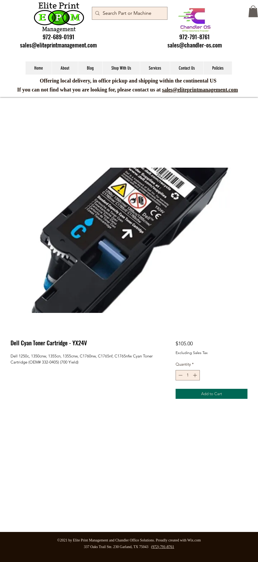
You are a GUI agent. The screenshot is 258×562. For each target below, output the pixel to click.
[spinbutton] (187, 375)
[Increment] (195, 375)
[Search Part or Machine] (129, 13)
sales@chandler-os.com (194, 45)
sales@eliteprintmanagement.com (58, 45)
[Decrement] (179, 375)
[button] (253, 11)
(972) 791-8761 (162, 547)
